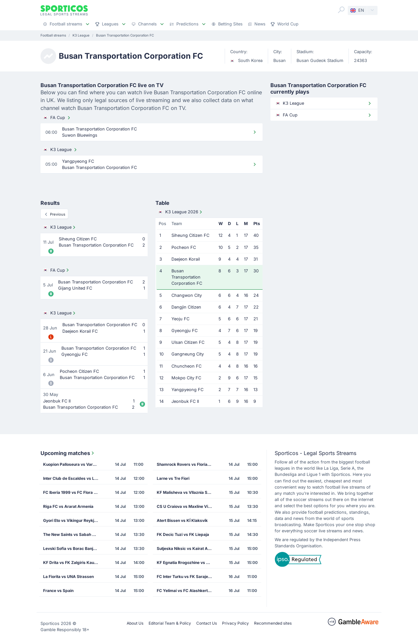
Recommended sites (273, 623)
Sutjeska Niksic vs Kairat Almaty (186, 548)
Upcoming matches (67, 453)
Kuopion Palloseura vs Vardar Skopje (73, 464)
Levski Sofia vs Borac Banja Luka (73, 548)
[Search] (341, 10)
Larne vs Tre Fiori (173, 478)
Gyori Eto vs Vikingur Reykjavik (72, 520)
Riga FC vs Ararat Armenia (68, 506)
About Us (135, 623)
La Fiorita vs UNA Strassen (68, 576)
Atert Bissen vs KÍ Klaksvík (182, 520)
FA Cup (57, 117)
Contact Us (206, 623)
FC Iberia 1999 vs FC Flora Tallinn (73, 492)
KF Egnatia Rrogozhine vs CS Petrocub (186, 562)
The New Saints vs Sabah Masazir (73, 534)
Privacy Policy (235, 623)
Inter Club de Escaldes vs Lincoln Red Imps (73, 478)
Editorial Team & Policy (170, 623)
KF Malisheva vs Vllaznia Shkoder (186, 492)
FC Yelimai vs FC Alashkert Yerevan (186, 590)
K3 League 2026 (180, 212)
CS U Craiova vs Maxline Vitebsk (186, 506)
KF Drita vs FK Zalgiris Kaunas (72, 562)
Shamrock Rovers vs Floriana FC (186, 464)
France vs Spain (58, 590)
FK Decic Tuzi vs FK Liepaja (183, 534)
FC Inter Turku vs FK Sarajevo (185, 576)
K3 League (60, 149)
